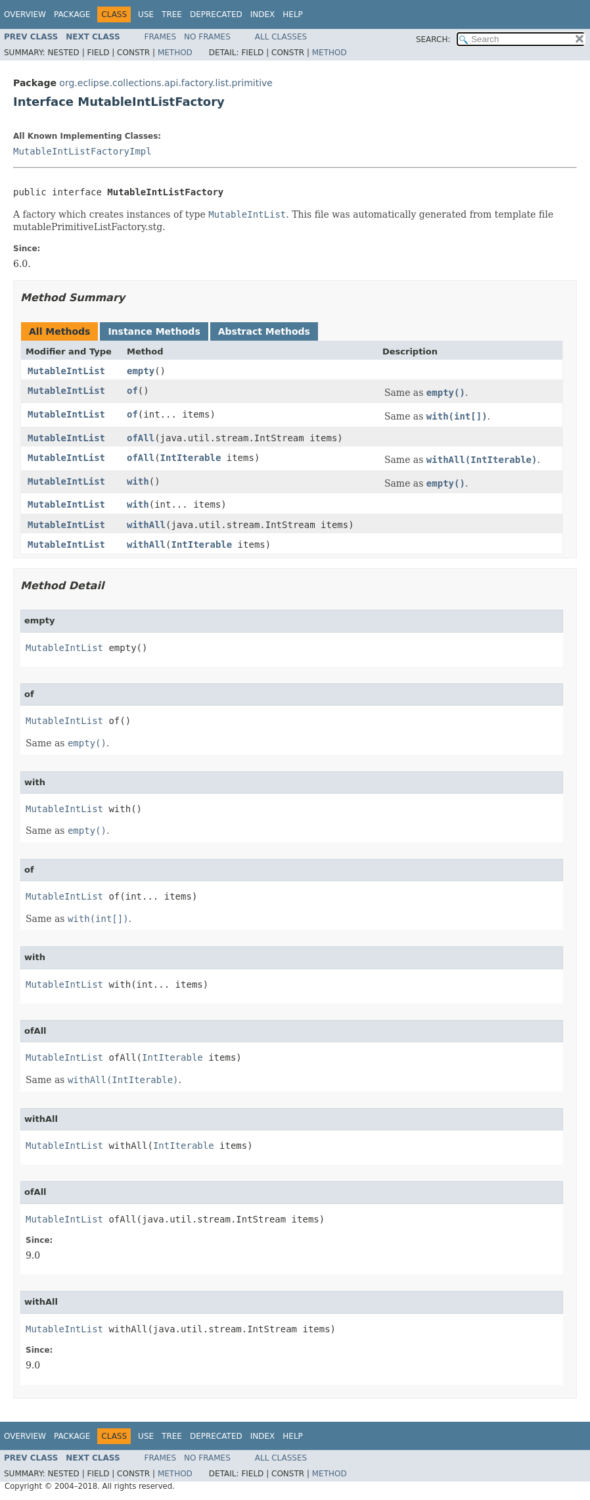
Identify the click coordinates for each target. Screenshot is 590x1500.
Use (146, 14)
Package (72, 14)
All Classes (281, 36)
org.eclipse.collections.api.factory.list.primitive (166, 83)
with (138, 481)
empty (140, 371)
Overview (25, 14)
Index (262, 14)
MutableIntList (66, 371)
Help (293, 14)
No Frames (207, 36)
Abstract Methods (264, 331)
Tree (172, 14)
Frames (161, 36)
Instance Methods (154, 331)
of (132, 390)
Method (175, 52)
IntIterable (190, 457)
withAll (146, 525)
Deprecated (216, 14)
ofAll (140, 438)
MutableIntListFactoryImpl (82, 151)
